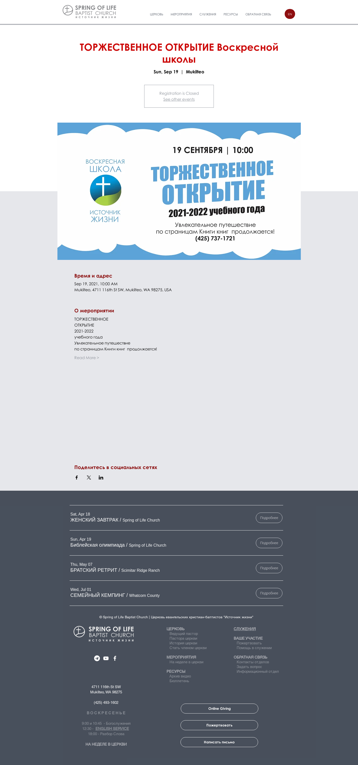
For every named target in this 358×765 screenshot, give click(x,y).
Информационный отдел (256, 671)
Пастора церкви (183, 638)
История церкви (183, 643)
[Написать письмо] (219, 742)
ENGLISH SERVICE (112, 728)
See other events (179, 99)
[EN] (290, 14)
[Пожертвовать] (219, 725)
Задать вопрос (248, 667)
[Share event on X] (89, 477)
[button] (94, 519)
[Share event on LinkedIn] (101, 477)
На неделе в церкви (185, 662)
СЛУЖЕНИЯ (245, 629)
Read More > (86, 357)
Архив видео (180, 676)
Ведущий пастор (184, 633)
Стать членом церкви (188, 648)
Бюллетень (178, 681)
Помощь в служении (253, 648)
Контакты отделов (251, 662)
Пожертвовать (249, 643)
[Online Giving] (219, 709)
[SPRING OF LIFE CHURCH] (97, 658)
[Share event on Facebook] (76, 477)
